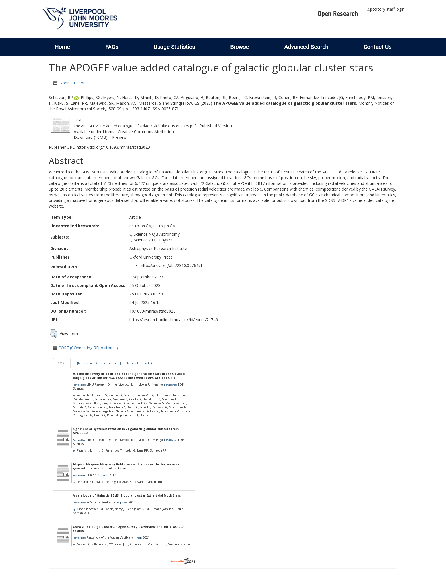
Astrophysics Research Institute (158, 248)
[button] (53, 333)
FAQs (111, 47)
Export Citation (69, 83)
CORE (62, 363)
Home (62, 47)
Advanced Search (306, 47)
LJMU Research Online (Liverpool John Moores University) (114, 363)
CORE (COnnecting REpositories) (85, 347)
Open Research (337, 14)
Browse (239, 47)
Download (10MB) (91, 137)
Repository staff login (384, 9)
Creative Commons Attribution (146, 131)
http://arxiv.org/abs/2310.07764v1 (172, 265)
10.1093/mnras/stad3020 (152, 311)
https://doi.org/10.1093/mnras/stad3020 (113, 147)
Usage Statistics (174, 47)
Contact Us (377, 47)
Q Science (138, 234)
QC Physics (162, 240)
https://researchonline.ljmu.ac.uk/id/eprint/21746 (173, 319)
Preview (119, 137)
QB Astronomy (166, 234)
